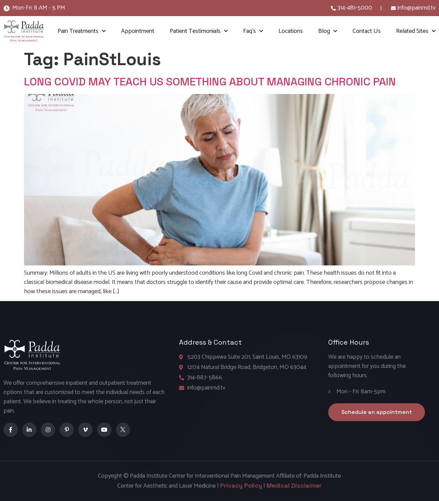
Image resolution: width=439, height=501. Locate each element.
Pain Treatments (82, 31)
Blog (327, 31)
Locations (290, 31)
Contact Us (367, 31)
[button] (376, 412)
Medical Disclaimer (294, 485)
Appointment (137, 31)
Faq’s (253, 31)
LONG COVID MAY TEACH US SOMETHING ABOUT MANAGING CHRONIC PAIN (210, 81)
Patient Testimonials (199, 31)
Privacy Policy (241, 485)
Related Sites (416, 31)
